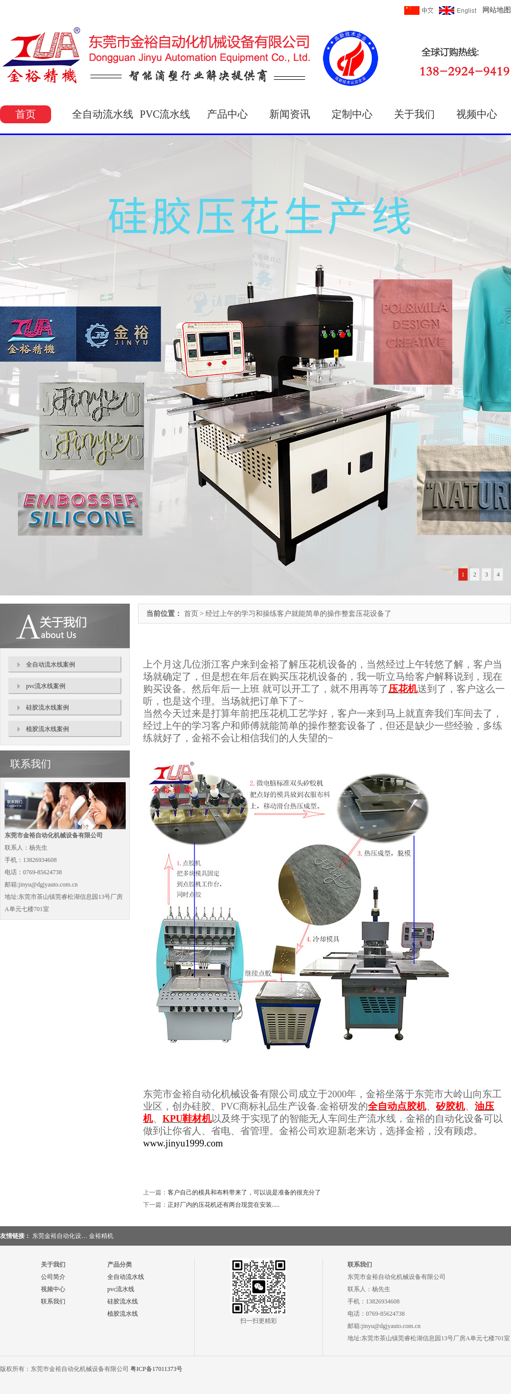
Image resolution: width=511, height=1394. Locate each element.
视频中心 (476, 114)
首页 (25, 114)
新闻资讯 (289, 114)
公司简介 (53, 1276)
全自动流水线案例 (50, 664)
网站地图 (496, 10)
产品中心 (227, 114)
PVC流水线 (165, 114)
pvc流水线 (120, 1289)
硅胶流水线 (122, 1301)
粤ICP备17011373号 (156, 1369)
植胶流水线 (122, 1313)
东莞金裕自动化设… (59, 1236)
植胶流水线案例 (47, 729)
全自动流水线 (102, 114)
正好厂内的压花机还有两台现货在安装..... (224, 1204)
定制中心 (352, 114)
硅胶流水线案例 (47, 707)
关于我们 (414, 114)
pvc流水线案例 (45, 686)
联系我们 (53, 1301)
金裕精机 (101, 1236)
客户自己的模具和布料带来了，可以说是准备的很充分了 (244, 1192)
